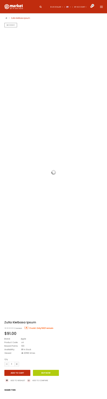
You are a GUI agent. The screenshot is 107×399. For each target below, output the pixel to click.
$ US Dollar (56, 7)
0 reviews (18, 328)
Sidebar (11, 25)
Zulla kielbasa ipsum (20, 18)
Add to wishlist (15, 380)
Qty (6, 359)
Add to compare (37, 380)
